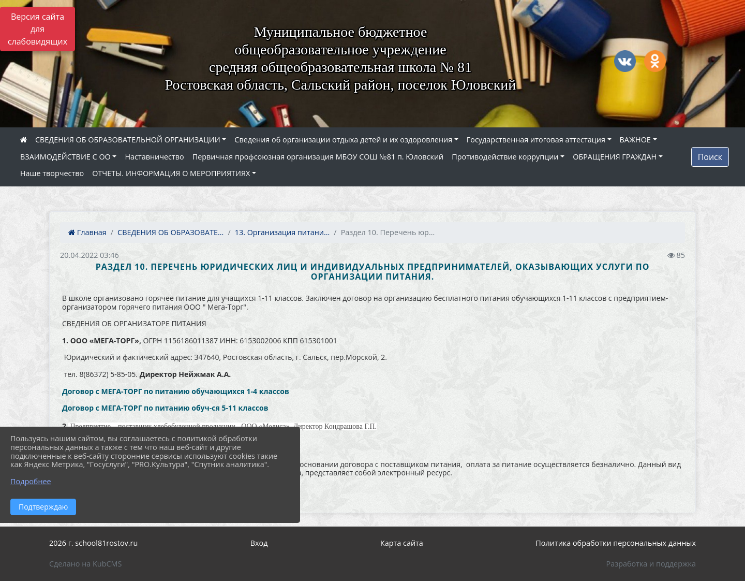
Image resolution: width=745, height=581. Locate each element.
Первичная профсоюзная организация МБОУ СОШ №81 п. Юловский (318, 157)
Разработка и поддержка (651, 564)
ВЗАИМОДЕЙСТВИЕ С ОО (65, 157)
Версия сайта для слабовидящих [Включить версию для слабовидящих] (37, 29)
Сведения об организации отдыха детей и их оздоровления (343, 139)
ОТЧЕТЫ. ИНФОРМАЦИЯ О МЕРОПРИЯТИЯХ (171, 173)
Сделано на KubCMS (85, 564)
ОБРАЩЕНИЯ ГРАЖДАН (615, 157)
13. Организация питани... (282, 232)
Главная (87, 232)
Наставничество (154, 157)
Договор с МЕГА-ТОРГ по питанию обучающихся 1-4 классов (175, 391)
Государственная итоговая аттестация (536, 139)
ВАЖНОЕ (635, 139)
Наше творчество (52, 173)
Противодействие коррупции (505, 157)
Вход (259, 543)
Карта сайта (401, 543)
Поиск (710, 157)
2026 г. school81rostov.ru (93, 543)
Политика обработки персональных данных (615, 543)
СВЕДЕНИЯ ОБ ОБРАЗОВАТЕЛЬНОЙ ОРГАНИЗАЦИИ (127, 139)
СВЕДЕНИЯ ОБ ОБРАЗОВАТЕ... (170, 232)
